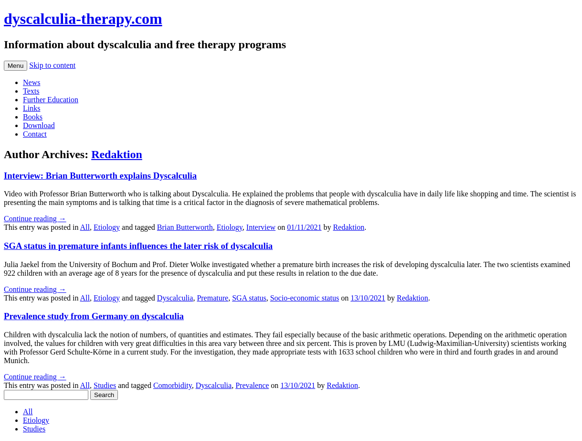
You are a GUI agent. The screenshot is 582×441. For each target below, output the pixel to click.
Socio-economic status (304, 298)
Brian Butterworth (185, 227)
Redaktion (116, 154)
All (85, 227)
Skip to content (52, 65)
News (31, 82)
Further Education (50, 100)
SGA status (249, 298)
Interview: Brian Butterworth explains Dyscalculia (100, 176)
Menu (15, 65)
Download (39, 125)
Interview (260, 227)
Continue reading (35, 219)
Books (32, 117)
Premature (212, 298)
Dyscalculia (175, 298)
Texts (31, 91)
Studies (105, 385)
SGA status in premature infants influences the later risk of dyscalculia (138, 246)
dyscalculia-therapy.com (83, 18)
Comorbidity (172, 385)
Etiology (107, 227)
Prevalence (252, 385)
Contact (35, 134)
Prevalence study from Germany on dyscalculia (94, 316)
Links (31, 108)
